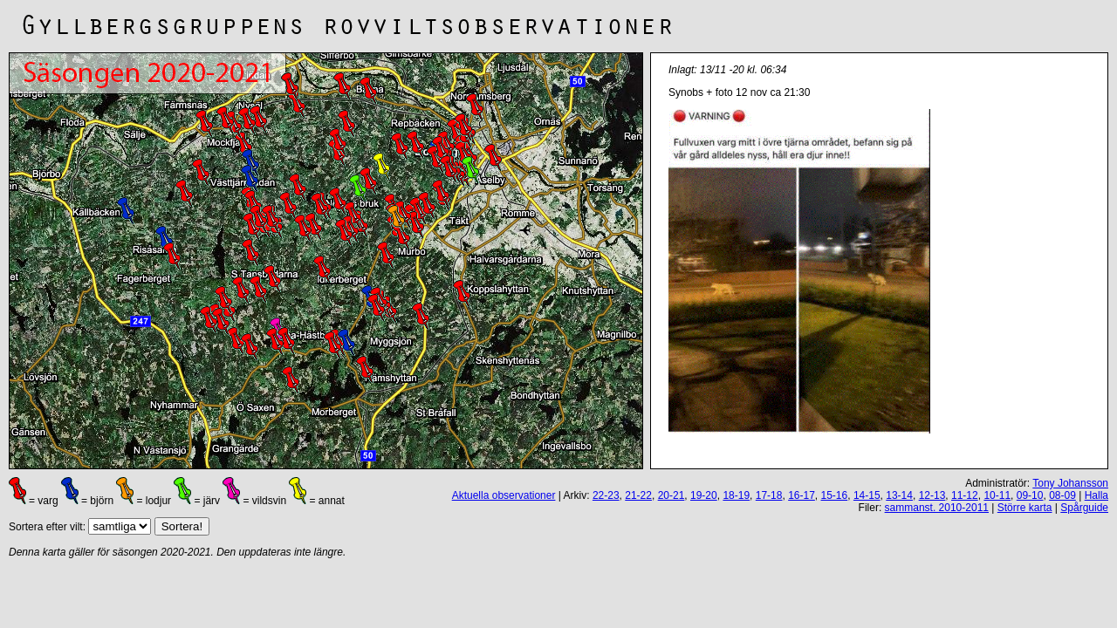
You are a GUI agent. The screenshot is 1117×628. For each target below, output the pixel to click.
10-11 (997, 495)
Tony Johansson (1070, 483)
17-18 (769, 495)
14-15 (867, 495)
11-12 (964, 495)
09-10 (1030, 495)
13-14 (899, 495)
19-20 (703, 495)
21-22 (638, 495)
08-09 (1062, 495)
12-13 (932, 495)
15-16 (834, 495)
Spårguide (1084, 508)
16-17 (801, 495)
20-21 (671, 495)
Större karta (1024, 508)
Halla (1096, 495)
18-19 (736, 495)
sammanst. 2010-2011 (937, 508)
